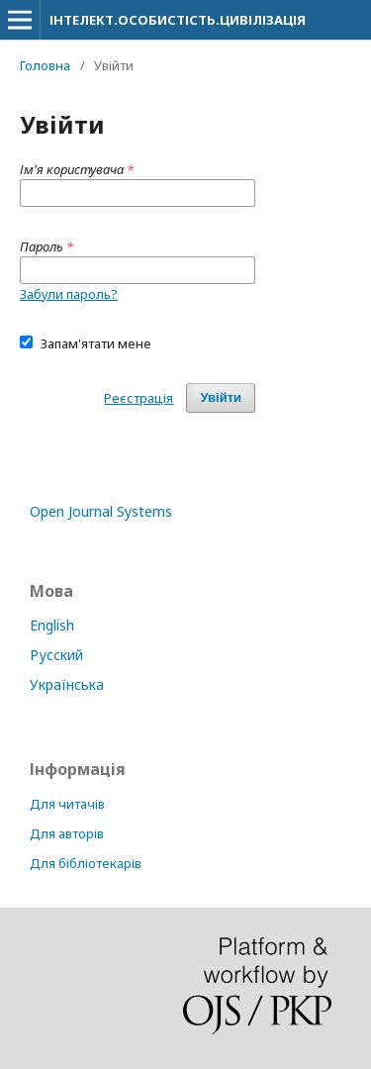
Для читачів (67, 804)
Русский (56, 654)
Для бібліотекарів (85, 863)
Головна (45, 65)
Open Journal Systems (101, 511)
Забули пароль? (69, 294)
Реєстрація (138, 398)
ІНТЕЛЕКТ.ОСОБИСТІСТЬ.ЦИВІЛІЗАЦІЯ (177, 20)
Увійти (220, 397)
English (52, 625)
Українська (67, 684)
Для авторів (67, 833)
